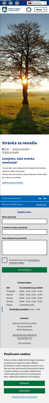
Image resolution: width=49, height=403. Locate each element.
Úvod (5, 149)
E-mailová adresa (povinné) (14, 227)
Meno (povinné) (9, 216)
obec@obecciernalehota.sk (25, 335)
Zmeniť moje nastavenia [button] (24, 397)
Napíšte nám (41, 204)
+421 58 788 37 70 (24, 338)
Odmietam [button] (24, 390)
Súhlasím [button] (24, 383)
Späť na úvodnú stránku (12, 182)
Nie (45, 198)
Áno (40, 198)
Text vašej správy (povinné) (14, 238)
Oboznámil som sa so (24, 261)
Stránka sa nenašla (20, 149)
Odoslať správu (24, 269)
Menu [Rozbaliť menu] (40, 9)
